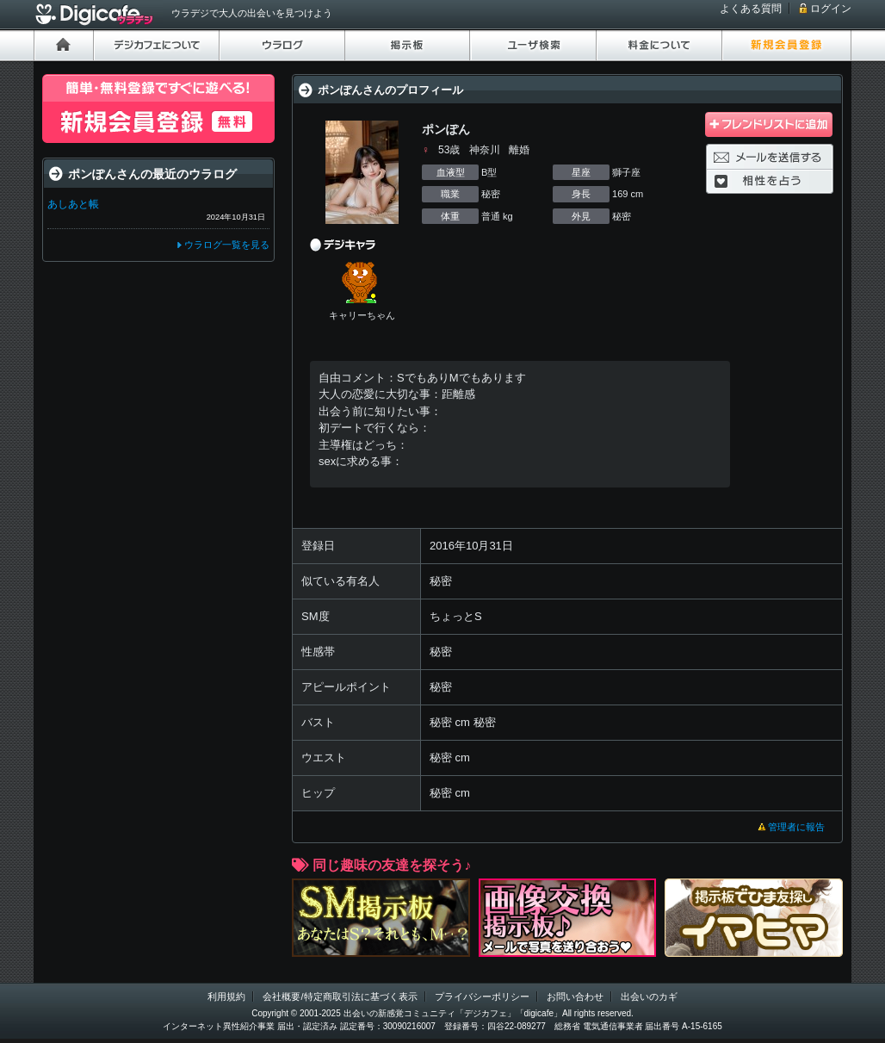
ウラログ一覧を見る (226, 244)
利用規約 (226, 996)
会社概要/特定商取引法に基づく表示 (340, 996)
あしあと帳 (73, 204)
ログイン (830, 9)
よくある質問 (751, 9)
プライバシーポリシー (482, 996)
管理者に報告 (796, 827)
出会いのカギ (649, 996)
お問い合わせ (575, 996)
